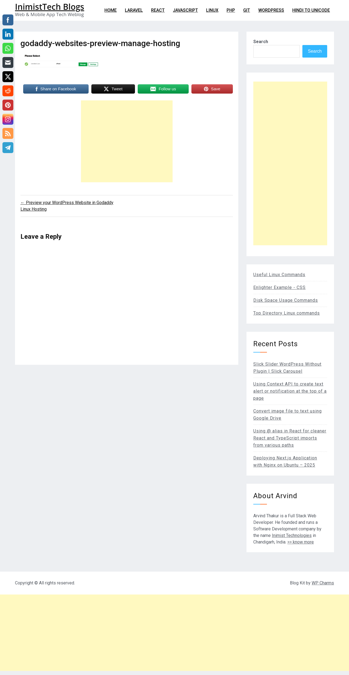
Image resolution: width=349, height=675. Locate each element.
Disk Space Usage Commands (285, 300)
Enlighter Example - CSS (279, 287)
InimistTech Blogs (49, 6)
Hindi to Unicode (311, 10)
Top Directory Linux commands (286, 313)
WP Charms (323, 583)
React (158, 10)
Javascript (185, 10)
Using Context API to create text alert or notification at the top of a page (290, 391)
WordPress (271, 10)
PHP (231, 10)
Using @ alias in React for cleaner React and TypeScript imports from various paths (289, 438)
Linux (212, 10)
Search (260, 41)
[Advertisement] (127, 141)
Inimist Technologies (292, 535)
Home (110, 10)
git (246, 10)
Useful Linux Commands (279, 274)
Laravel (134, 10)
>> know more (300, 542)
